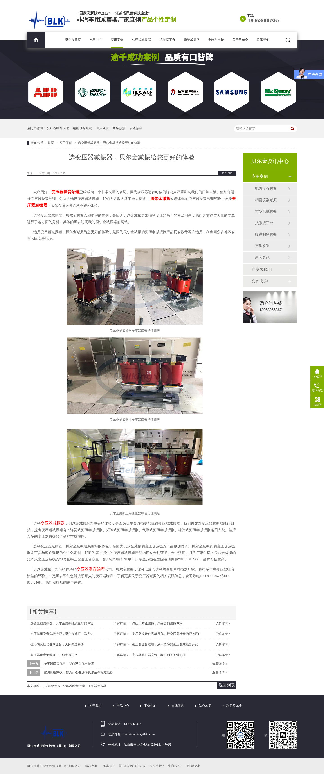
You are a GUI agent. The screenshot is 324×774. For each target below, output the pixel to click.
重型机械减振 (266, 211)
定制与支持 (216, 40)
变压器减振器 (97, 686)
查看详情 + (219, 663)
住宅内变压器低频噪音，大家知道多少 (57, 644)
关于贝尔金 (240, 40)
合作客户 (260, 281)
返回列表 (227, 173)
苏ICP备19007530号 (132, 766)
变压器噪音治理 (58, 128)
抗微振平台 (167, 40)
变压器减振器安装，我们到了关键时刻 (159, 655)
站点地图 (205, 705)
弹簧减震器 (192, 40)
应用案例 (117, 40)
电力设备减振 (266, 188)
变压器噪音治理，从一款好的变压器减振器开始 (165, 644)
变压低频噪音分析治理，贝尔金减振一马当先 (61, 634)
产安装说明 (262, 269)
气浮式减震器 (141, 40)
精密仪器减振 (266, 200)
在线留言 (177, 705)
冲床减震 (102, 128)
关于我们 (95, 705)
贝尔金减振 (52, 686)
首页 (51, 143)
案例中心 (150, 705)
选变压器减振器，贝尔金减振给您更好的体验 (109, 143)
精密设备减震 (82, 128)
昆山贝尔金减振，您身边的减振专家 (157, 623)
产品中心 (95, 40)
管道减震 (136, 128)
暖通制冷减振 (266, 234)
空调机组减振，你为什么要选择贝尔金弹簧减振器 (78, 672)
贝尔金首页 (73, 40)
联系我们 (263, 40)
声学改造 (262, 246)
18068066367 (264, 20)
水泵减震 (119, 128)
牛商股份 (174, 766)
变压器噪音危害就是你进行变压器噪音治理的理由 (166, 634)
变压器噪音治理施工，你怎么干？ (54, 655)
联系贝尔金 (234, 705)
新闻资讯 (262, 257)
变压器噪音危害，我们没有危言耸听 (69, 663)
